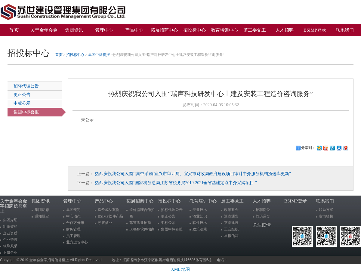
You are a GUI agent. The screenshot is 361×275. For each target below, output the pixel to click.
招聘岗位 (263, 210)
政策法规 (200, 229)
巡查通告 (231, 216)
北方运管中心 (77, 242)
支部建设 (231, 223)
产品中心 (134, 30)
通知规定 (42, 216)
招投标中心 (194, 30)
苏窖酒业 (105, 223)
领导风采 (10, 246)
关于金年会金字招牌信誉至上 (43, 32)
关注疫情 (16, 40)
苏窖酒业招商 (140, 223)
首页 (59, 55)
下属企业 (10, 252)
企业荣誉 (10, 239)
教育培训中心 (224, 30)
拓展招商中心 (164, 30)
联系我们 (345, 30)
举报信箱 (231, 236)
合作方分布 (75, 223)
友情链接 (326, 216)
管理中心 (104, 30)
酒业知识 (200, 216)
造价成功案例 (108, 210)
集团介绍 (10, 220)
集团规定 (73, 210)
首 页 (14, 30)
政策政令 (231, 210)
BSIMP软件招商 (142, 229)
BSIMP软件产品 (110, 216)
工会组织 (231, 229)
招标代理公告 (26, 86)
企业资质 (10, 233)
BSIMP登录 (315, 30)
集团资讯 (74, 30)
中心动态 (73, 216)
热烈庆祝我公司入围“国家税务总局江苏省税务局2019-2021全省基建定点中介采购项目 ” (176, 183)
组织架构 (10, 226)
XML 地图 (180, 269)
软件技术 (200, 223)
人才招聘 (285, 30)
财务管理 (73, 229)
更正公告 (22, 94)
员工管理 (73, 236)
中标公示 (22, 103)
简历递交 (263, 216)
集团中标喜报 (99, 55)
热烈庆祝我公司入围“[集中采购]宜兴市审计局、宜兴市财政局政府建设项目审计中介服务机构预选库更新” (193, 173)
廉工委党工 (254, 30)
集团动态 (42, 210)
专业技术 (200, 210)
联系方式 (326, 210)
